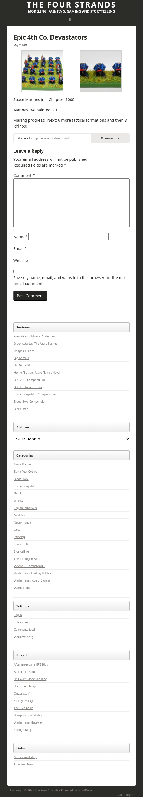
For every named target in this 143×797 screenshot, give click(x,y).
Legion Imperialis (25, 508)
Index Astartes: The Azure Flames (35, 343)
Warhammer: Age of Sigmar (32, 580)
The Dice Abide (23, 708)
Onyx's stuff (21, 693)
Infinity (18, 501)
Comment (24, 175)
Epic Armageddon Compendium (35, 394)
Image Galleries (24, 351)
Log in (18, 615)
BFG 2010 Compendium (29, 380)
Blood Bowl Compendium (30, 402)
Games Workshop (25, 757)
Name (20, 236)
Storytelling (21, 551)
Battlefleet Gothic (25, 472)
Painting (68, 138)
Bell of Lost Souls (25, 672)
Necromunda (22, 522)
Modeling (20, 515)
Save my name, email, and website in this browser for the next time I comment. (70, 280)
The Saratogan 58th (27, 559)
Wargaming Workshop (28, 715)
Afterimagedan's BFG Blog (31, 664)
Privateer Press (23, 764)
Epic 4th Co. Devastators (50, 37)
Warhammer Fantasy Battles (32, 573)
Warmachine (22, 588)
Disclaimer (21, 409)
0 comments (110, 138)
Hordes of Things (25, 686)
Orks (17, 530)
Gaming (19, 493)
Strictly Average (24, 701)
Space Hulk (21, 544)
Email (19, 248)
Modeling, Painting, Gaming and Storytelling (71, 11)
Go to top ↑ (125, 795)
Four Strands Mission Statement (35, 336)
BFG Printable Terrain (28, 387)
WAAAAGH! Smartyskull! (29, 566)
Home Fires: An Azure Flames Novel (37, 373)
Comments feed (24, 630)
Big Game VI (22, 365)
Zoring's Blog (22, 730)
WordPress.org (23, 637)
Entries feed (22, 622)
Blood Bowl (21, 479)
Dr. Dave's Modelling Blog (30, 679)
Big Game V (21, 358)
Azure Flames (22, 464)
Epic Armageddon (47, 138)
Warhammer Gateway (28, 722)
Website (20, 260)
